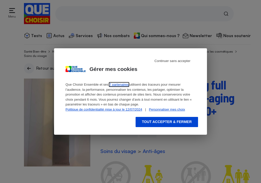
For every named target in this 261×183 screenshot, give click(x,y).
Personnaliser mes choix (167, 109)
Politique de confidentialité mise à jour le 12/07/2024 (104, 109)
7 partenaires (119, 84)
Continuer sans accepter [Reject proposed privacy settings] (172, 61)
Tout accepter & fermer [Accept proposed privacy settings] (167, 122)
